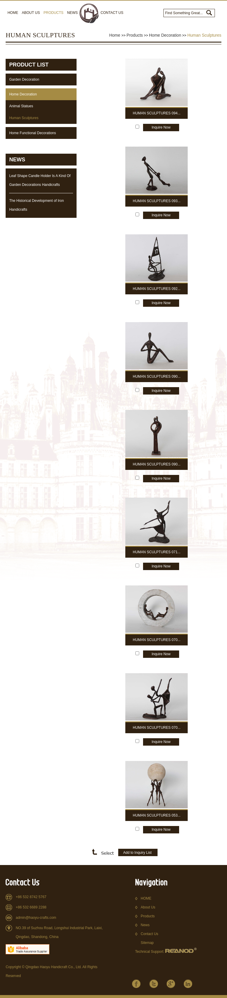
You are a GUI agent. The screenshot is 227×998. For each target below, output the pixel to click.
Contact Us (111, 13)
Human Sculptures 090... (156, 376)
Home (12, 13)
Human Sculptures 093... (156, 201)
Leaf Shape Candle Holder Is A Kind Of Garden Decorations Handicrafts (39, 180)
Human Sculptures (204, 35)
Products (53, 13)
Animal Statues (21, 106)
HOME (146, 898)
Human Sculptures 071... (156, 552)
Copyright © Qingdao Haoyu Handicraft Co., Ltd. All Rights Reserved (51, 971)
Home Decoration (165, 35)
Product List (28, 65)
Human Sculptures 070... (156, 640)
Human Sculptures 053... (156, 815)
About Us (31, 13)
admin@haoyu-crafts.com (36, 918)
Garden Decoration (24, 79)
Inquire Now (161, 127)
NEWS (17, 160)
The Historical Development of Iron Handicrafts (36, 205)
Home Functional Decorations (32, 133)
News (72, 13)
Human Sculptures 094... (156, 113)
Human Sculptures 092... (156, 289)
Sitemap (147, 943)
